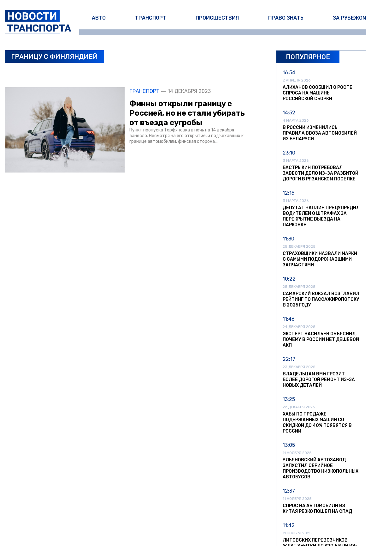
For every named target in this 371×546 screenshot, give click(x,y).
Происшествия (217, 18)
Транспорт (150, 18)
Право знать (285, 18)
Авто (99, 18)
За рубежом (349, 18)
